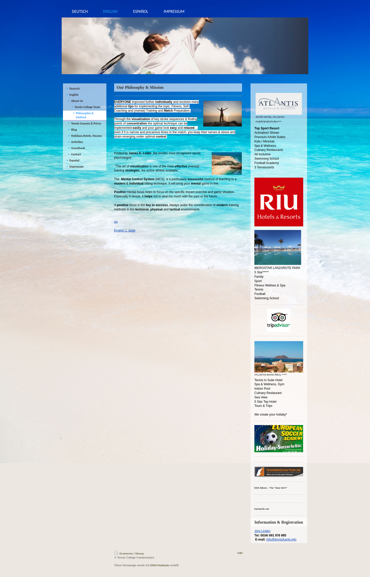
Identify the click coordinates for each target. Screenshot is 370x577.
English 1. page (124, 230)
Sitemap (139, 553)
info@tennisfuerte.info (281, 539)
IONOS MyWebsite (159, 565)
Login (240, 552)
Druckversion (124, 553)
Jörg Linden (262, 531)
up (115, 222)
